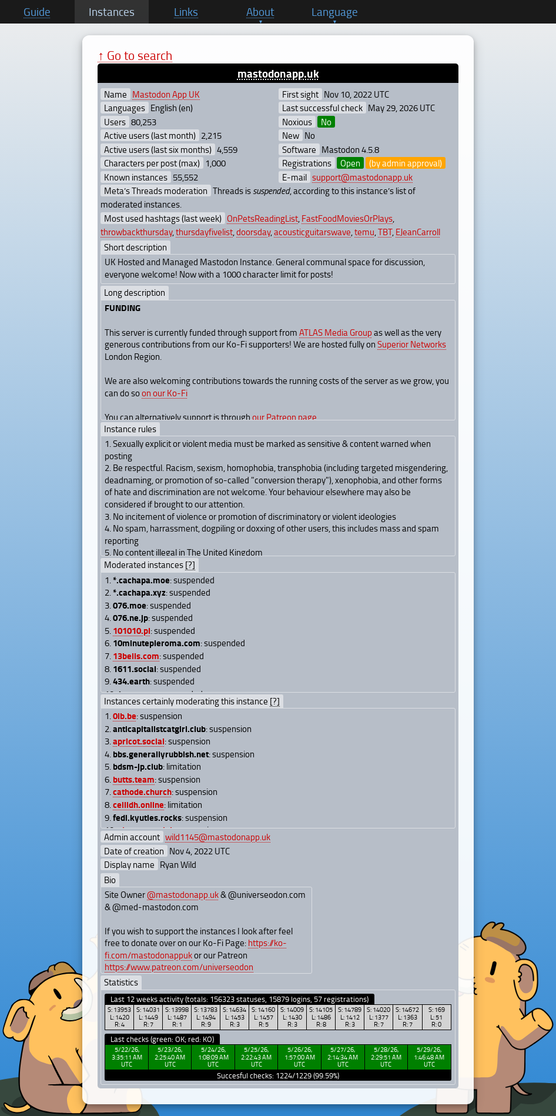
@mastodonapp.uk (183, 894)
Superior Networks (411, 344)
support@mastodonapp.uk (362, 177)
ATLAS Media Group (335, 332)
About (260, 11)
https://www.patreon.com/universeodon (179, 967)
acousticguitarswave (312, 232)
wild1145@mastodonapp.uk (217, 837)
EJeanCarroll (418, 232)
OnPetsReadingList (262, 218)
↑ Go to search (135, 55)
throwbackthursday (136, 232)
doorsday (253, 232)
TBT (385, 232)
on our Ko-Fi (164, 393)
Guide (37, 11)
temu (364, 232)
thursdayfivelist (204, 232)
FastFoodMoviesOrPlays (347, 218)
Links (186, 11)
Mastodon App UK (166, 94)
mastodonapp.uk (278, 73)
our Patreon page (284, 417)
